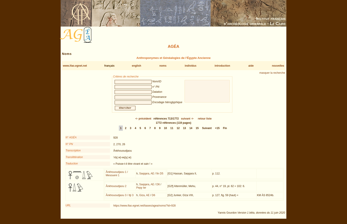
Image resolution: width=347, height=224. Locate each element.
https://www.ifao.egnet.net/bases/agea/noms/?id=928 (144, 208)
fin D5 (159, 176)
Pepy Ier (141, 190)
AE (152, 176)
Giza (142, 197)
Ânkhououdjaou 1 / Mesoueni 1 (117, 176)
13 (184, 130)
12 (178, 130)
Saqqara (144, 176)
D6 (158, 187)
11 (171, 130)
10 (165, 130)
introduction (222, 65)
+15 (217, 130)
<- (143, 121)
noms (162, 65)
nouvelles (278, 65)
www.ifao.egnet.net (75, 65)
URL (68, 208)
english (136, 65)
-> (187, 121)
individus (191, 65)
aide (251, 65)
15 (197, 130)
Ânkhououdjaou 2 (116, 188)
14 (190, 130)
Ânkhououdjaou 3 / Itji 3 (119, 197)
